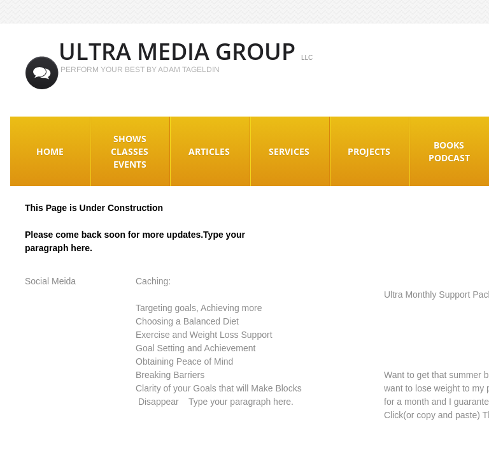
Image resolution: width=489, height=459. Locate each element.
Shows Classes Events (129, 151)
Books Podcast (449, 151)
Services (289, 151)
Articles (209, 151)
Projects (369, 151)
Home (50, 151)
